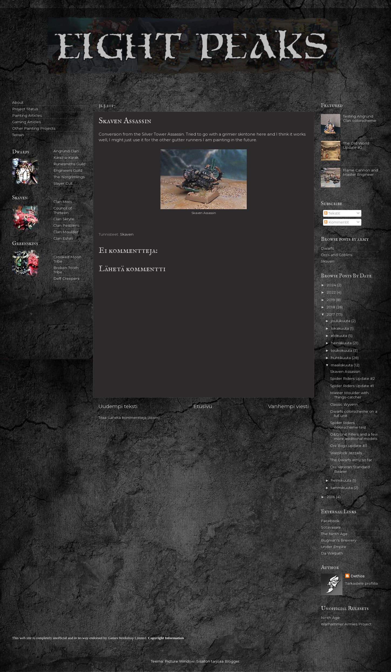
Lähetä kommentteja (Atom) (134, 417)
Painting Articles (27, 115)
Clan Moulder (65, 232)
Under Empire (333, 547)
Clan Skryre (63, 219)
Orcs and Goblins (336, 255)
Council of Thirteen (62, 210)
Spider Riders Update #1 (352, 386)
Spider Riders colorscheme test (348, 425)
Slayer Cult (63, 183)
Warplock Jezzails (346, 453)
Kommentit (336, 222)
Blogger (232, 661)
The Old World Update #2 (356, 145)
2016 (331, 497)
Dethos (357, 576)
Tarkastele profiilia (361, 583)
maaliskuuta (342, 365)
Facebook (330, 521)
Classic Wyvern (344, 404)
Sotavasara (331, 527)
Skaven (126, 234)
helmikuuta (341, 480)
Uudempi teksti (118, 406)
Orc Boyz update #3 (348, 445)
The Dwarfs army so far (351, 460)
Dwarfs (327, 248)
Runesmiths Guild (69, 164)
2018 (331, 307)
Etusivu (203, 406)
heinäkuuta (342, 343)
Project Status (25, 109)
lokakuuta (340, 328)
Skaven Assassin (345, 371)
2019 (331, 300)
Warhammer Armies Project (346, 624)
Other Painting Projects (33, 128)
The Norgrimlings (69, 177)
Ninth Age (330, 617)
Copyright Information (166, 638)
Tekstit (332, 213)
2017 (331, 314)
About (17, 102)
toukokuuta (342, 350)
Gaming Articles (26, 122)
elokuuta (339, 335)
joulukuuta (341, 321)
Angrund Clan (66, 151)
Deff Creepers (66, 278)
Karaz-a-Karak (65, 157)
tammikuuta (342, 487)
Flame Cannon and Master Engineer (360, 172)
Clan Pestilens (66, 225)
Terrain (18, 135)
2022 (332, 292)
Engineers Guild (67, 170)
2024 (332, 285)
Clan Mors (62, 201)
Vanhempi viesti (288, 406)
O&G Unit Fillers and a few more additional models (354, 436)
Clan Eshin (63, 238)
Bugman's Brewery (338, 540)
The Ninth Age (334, 534)
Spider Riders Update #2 (352, 378)
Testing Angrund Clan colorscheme (359, 118)
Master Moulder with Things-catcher (349, 395)
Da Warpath (332, 553)
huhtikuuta (341, 358)
